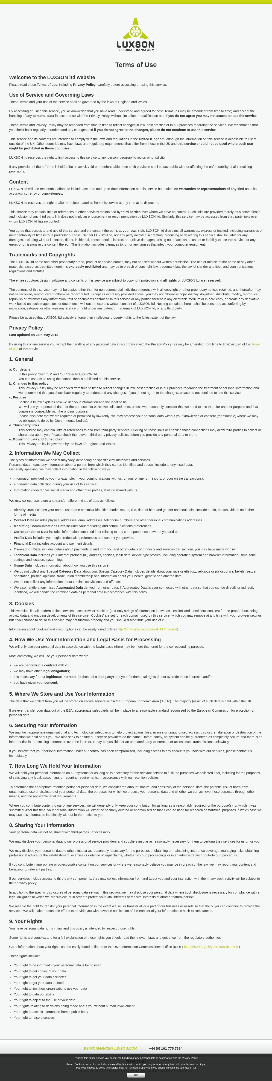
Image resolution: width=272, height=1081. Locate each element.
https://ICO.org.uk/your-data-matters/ (211, 947)
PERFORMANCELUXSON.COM (110, 1048)
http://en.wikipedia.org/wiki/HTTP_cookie (147, 629)
